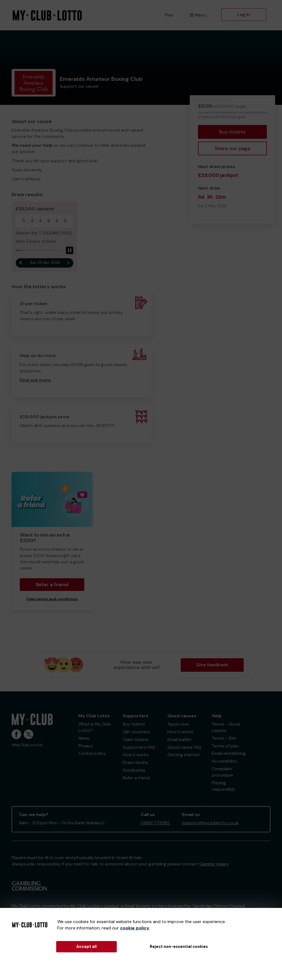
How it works (136, 755)
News (83, 738)
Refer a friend (52, 584)
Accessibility (224, 761)
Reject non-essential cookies (179, 946)
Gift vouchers (136, 732)
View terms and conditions (52, 599)
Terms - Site (224, 738)
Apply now (178, 724)
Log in (243, 14)
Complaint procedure (222, 772)
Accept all (86, 946)
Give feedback (212, 665)
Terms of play (225, 746)
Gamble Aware (214, 864)
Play (169, 15)
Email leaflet (179, 739)
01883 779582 (155, 823)
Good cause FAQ (184, 747)
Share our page (232, 148)
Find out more (35, 380)
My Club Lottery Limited (94, 906)
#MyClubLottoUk (27, 745)
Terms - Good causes (226, 727)
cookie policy (134, 928)
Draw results (135, 762)
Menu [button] (198, 15)
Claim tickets (135, 739)
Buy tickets (232, 132)
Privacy (85, 746)
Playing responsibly (223, 786)
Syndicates (134, 770)
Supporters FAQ (139, 747)
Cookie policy (92, 753)
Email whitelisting (229, 753)
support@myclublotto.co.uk (210, 823)
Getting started (183, 755)
